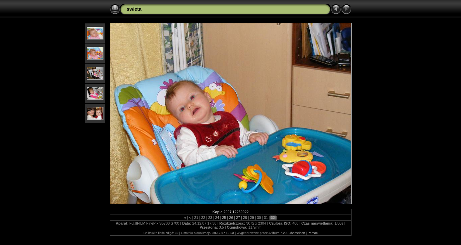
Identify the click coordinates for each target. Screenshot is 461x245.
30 (259, 218)
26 (231, 218)
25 (224, 218)
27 (238, 218)
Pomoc (313, 233)
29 (252, 218)
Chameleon (297, 233)
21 (196, 218)
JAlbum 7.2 (276, 233)
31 (266, 218)
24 (217, 218)
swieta (134, 9)
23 (210, 218)
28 (245, 218)
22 (203, 218)
